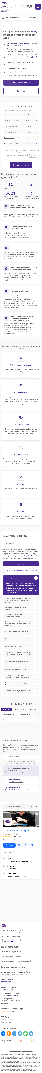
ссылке (10, 941)
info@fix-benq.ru (8, 989)
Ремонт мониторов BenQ (11, 952)
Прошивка (7, 115)
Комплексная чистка (10, 132)
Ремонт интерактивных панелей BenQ (16, 961)
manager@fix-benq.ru (9, 995)
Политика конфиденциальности (20, 1051)
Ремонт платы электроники (12, 120)
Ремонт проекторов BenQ (11, 956)
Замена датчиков (9, 138)
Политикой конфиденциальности (26, 763)
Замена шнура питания (11, 143)
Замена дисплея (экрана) (11, 126)
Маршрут (9, 845)
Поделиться (3, 1033)
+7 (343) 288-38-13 (24, 6)
